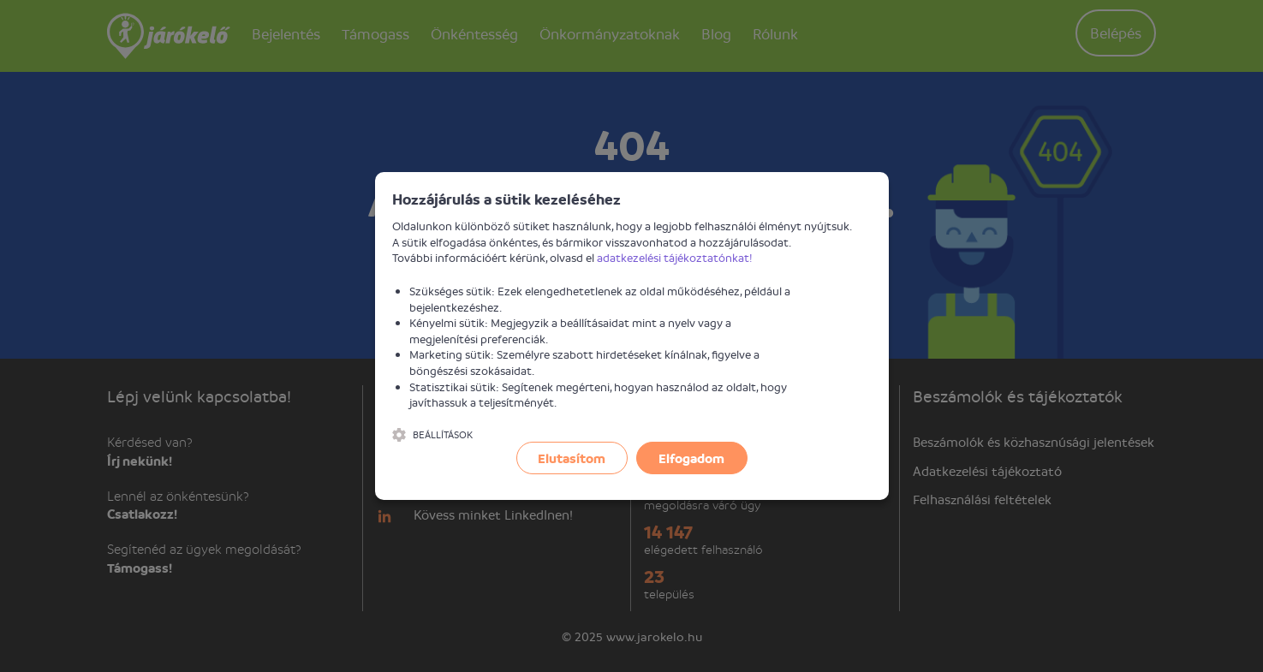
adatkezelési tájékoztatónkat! (675, 257)
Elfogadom (691, 458)
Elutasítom (571, 458)
